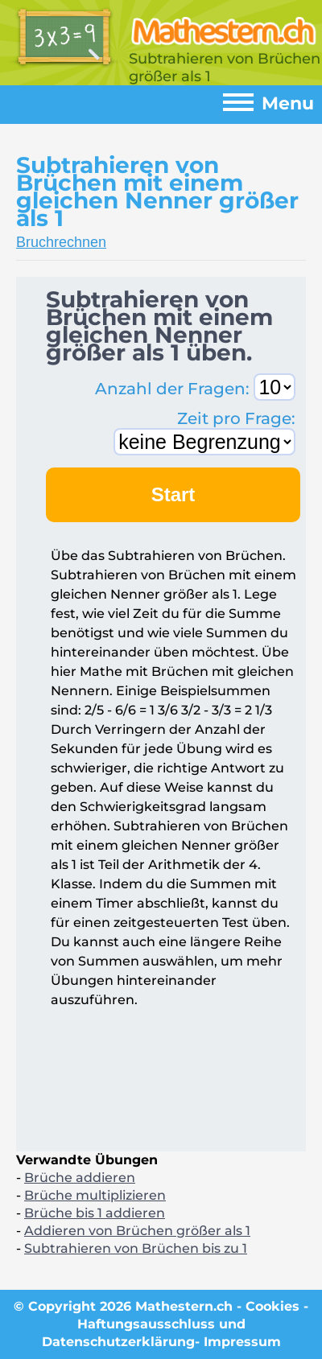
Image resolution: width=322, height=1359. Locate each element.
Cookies (272, 1306)
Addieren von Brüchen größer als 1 (137, 1230)
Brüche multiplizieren (95, 1195)
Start (173, 494)
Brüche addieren (79, 1177)
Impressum (242, 1341)
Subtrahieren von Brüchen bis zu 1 (135, 1248)
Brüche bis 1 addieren (94, 1213)
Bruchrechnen (61, 242)
